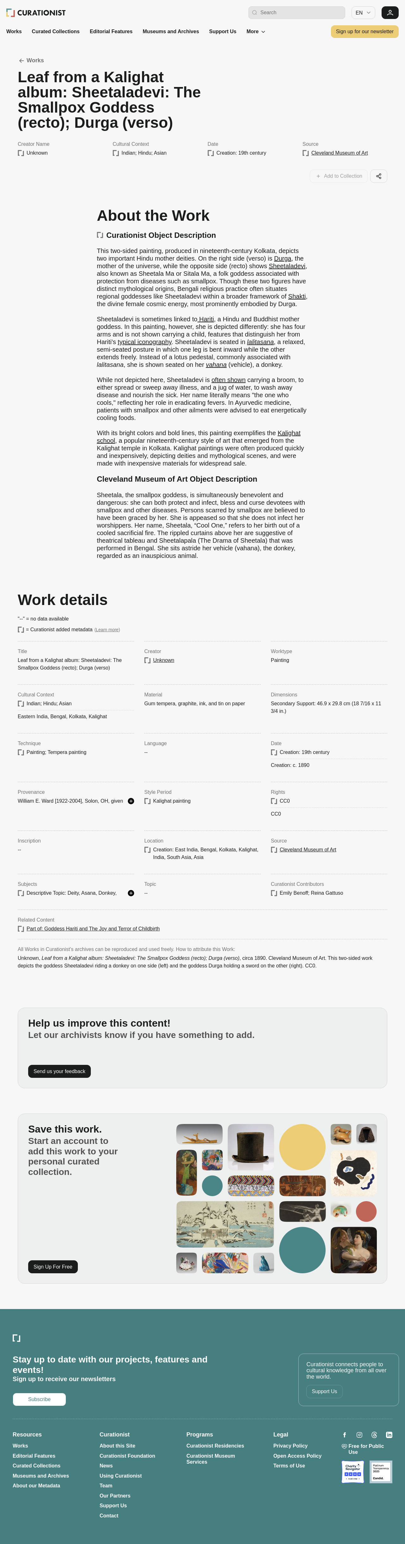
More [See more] (256, 31)
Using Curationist (121, 1476)
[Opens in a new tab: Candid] (381, 1472)
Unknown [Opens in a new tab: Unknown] (163, 660)
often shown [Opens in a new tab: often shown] (228, 379)
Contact (109, 1515)
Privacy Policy (290, 1445)
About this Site (117, 1445)
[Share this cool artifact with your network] (378, 176)
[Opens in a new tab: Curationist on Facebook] (344, 1435)
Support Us (222, 31)
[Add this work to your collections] (339, 176)
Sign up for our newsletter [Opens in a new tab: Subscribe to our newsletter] (365, 31)
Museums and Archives (171, 31)
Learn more (107, 629)
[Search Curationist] (301, 12)
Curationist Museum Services (210, 1459)
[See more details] (131, 801)
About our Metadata (36, 1485)
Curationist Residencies (215, 1445)
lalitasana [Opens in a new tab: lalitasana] (260, 341)
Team (106, 1485)
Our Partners (115, 1495)
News (106, 1465)
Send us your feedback (59, 1071)
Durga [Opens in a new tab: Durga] (282, 258)
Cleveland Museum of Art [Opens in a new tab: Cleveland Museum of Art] (339, 153)
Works (14, 31)
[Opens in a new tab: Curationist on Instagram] (359, 1435)
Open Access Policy (297, 1456)
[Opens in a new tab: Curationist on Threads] (374, 1435)
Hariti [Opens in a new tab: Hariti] (205, 319)
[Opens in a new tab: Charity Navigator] (352, 1472)
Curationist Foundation (127, 1456)
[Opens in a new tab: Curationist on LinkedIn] (389, 1435)
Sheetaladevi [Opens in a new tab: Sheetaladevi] (287, 265)
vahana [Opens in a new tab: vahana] (216, 364)
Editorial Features (111, 31)
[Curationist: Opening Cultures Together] (35, 13)
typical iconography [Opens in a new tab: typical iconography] (144, 341)
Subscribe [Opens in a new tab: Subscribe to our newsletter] (39, 1399)
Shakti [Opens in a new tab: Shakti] (297, 296)
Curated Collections (56, 31)
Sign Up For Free (53, 1266)
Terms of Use (289, 1465)
